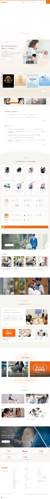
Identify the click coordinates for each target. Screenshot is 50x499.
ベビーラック (26, 473)
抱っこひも (26, 474)
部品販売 (39, 470)
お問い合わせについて (6, 441)
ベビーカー (26, 470)
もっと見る (42, 120)
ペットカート (26, 480)
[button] (43, 91)
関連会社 (14, 478)
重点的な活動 (14, 485)
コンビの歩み (14, 475)
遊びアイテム (26, 475)
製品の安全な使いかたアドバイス (42, 480)
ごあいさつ (14, 470)
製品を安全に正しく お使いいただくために (12, 227)
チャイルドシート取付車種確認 (41, 476)
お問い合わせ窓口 (40, 473)
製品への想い (14, 479)
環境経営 (14, 484)
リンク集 (14, 488)
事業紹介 (14, 473)
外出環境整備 (14, 480)
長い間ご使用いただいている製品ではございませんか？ (43, 482)
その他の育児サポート (28, 479)
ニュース (39, 486)
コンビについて (5, 59)
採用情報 (14, 487)
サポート (39, 468)
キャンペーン (26, 489)
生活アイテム (26, 478)
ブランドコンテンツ (27, 486)
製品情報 (26, 468)
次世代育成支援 (14, 483)
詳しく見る (5, 323)
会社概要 (14, 474)
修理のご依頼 (39, 474)
